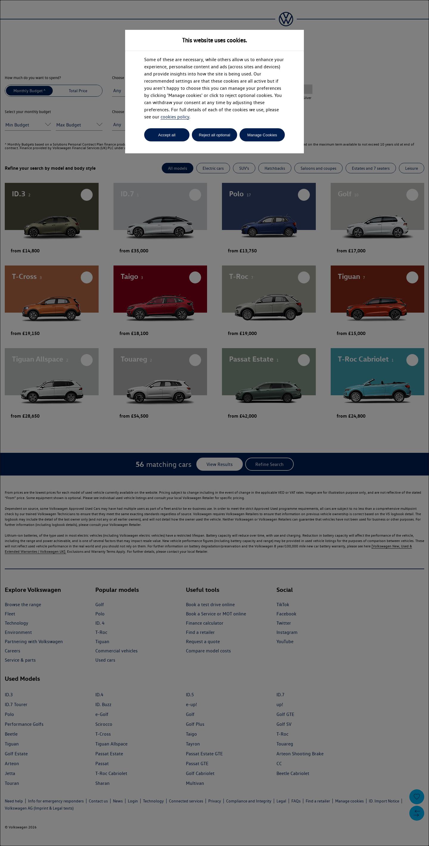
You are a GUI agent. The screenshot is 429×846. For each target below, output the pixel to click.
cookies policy (175, 117)
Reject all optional (214, 135)
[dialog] (214, 423)
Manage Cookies (262, 135)
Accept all (166, 135)
